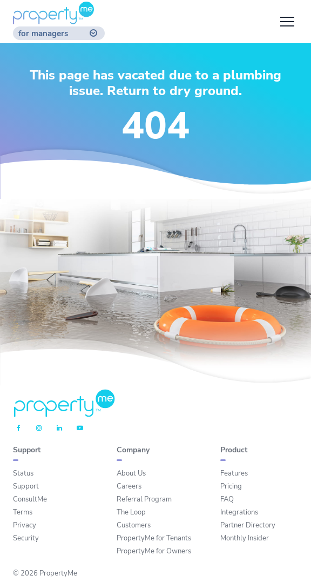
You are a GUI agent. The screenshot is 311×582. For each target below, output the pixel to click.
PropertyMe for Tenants (154, 538)
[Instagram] (39, 428)
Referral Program (144, 499)
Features (234, 473)
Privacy (24, 525)
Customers (134, 525)
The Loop (131, 512)
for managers (43, 34)
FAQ (227, 499)
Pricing (231, 486)
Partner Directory (247, 525)
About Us (131, 473)
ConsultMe (30, 499)
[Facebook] (19, 428)
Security (26, 538)
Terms (22, 512)
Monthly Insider (244, 538)
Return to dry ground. (174, 90)
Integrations (239, 512)
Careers (129, 486)
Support (26, 486)
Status (23, 473)
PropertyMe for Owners (154, 551)
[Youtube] (80, 428)
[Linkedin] (59, 428)
